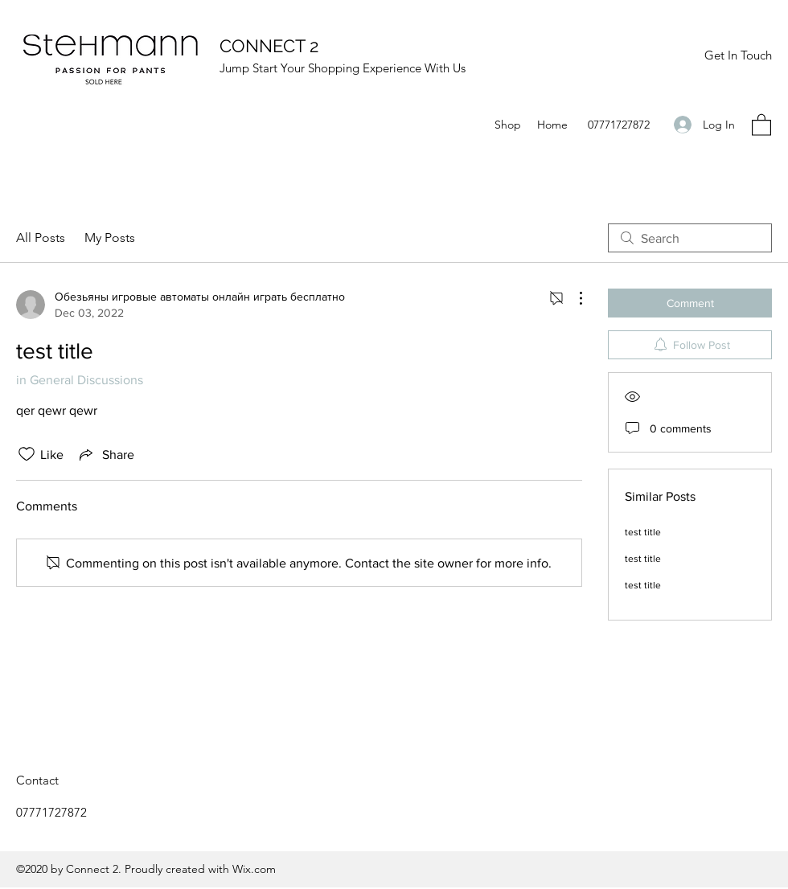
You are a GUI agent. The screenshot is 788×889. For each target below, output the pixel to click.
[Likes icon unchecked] (26, 454)
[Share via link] (105, 454)
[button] (761, 124)
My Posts (109, 237)
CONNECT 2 (269, 45)
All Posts (40, 237)
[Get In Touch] (738, 55)
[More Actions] (572, 298)
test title (643, 532)
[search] (690, 237)
